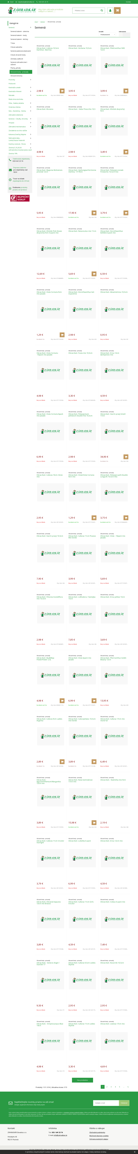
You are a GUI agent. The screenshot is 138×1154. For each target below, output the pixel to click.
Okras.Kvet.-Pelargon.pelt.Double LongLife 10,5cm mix (114, 476)
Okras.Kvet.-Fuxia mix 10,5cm (80, 353)
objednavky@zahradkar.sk (26, 2)
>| (128, 1087)
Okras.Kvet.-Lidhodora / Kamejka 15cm (81, 598)
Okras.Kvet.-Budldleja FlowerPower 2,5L (45, 659)
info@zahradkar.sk (60, 1135)
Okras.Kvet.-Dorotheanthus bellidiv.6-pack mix (111, 232)
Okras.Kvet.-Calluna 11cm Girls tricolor (81, 903)
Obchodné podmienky (97, 1132)
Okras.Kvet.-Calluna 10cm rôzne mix (50, 476)
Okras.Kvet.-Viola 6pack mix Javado (79, 659)
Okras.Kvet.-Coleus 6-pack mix (112, 902)
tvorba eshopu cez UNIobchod (74, 1150)
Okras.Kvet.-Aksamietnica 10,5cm (114, 292)
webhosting (88, 1150)
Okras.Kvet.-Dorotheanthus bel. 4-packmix (81, 293)
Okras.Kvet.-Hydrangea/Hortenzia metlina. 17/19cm (82, 171)
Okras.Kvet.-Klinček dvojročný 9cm (112, 110)
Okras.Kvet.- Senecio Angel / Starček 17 (48, 964)
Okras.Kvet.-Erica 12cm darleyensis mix (109, 354)
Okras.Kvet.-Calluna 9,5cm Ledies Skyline (81, 964)
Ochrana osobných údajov (98, 1139)
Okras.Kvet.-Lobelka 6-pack (79, 841)
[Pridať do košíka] (62, 91)
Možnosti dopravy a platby (99, 1136)
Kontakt (128, 2)
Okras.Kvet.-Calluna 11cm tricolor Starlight (50, 842)
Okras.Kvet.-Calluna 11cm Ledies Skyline (81, 1025)
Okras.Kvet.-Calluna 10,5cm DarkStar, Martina (48, 49)
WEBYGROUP (104, 1150)
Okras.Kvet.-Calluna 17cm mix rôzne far (112, 720)
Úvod (11, 2)
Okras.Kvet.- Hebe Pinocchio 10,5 (81, 109)
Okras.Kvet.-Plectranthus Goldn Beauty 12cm (113, 659)
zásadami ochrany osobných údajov (74, 1112)
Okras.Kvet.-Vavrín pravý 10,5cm (50, 536)
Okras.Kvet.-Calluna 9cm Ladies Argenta (49, 720)
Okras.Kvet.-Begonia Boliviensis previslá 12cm (49, 171)
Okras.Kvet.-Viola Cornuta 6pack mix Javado (50, 415)
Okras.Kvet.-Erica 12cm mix (111, 841)
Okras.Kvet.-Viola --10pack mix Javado (112, 537)
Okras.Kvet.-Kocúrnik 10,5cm (112, 963)
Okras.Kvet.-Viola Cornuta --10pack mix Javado (48, 354)
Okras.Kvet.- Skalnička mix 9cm (113, 780)
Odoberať (124, 1103)
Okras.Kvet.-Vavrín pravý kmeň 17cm (113, 415)
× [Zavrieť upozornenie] (135, 1151)
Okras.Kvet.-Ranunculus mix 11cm (82, 231)
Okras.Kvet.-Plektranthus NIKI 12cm (112, 49)
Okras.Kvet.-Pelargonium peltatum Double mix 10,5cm (80, 415)
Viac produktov (82, 1080)
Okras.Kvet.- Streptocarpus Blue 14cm (50, 1025)
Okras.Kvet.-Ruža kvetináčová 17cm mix (80, 781)
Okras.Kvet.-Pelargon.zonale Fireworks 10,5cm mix (111, 171)
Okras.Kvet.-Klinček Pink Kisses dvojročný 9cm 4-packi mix (49, 232)
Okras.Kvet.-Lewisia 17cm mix (112, 1024)
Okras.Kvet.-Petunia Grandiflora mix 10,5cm (50, 598)
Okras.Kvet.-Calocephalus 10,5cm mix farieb (82, 720)
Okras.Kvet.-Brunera (45, 109)
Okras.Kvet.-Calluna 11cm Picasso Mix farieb (82, 537)
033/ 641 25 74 (43, 2)
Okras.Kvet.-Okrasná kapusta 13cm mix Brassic (49, 903)
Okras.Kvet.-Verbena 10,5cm (80, 48)
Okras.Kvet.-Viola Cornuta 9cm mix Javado (49, 293)
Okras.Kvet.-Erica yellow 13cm (112, 597)
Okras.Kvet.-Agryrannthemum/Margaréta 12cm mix (49, 781)
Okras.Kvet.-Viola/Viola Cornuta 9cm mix (81, 476)
